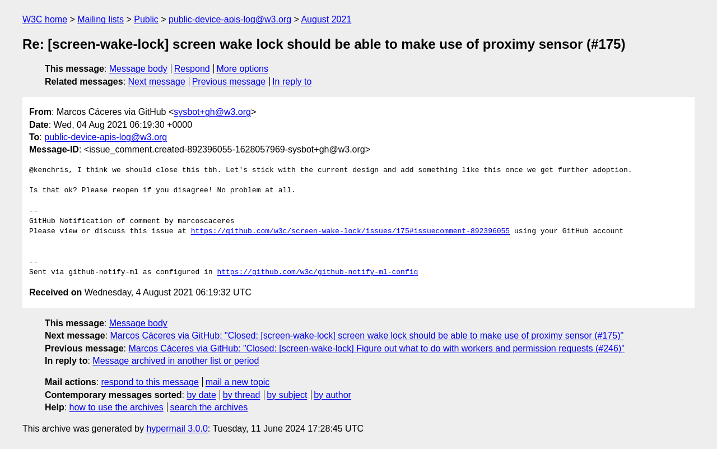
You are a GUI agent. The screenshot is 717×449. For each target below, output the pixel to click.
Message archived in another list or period (175, 360)
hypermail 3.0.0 (176, 428)
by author (332, 395)
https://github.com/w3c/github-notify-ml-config (317, 272)
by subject (287, 395)
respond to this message (149, 382)
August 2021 (326, 19)
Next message (156, 81)
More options (243, 68)
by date (201, 395)
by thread (241, 395)
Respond (192, 68)
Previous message (229, 81)
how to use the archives (116, 407)
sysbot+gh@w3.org (212, 112)
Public (146, 19)
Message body (138, 68)
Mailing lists (100, 19)
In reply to (291, 81)
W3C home (44, 19)
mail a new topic (238, 382)
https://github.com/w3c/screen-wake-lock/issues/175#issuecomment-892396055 (350, 231)
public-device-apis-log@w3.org (230, 19)
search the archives (209, 407)
